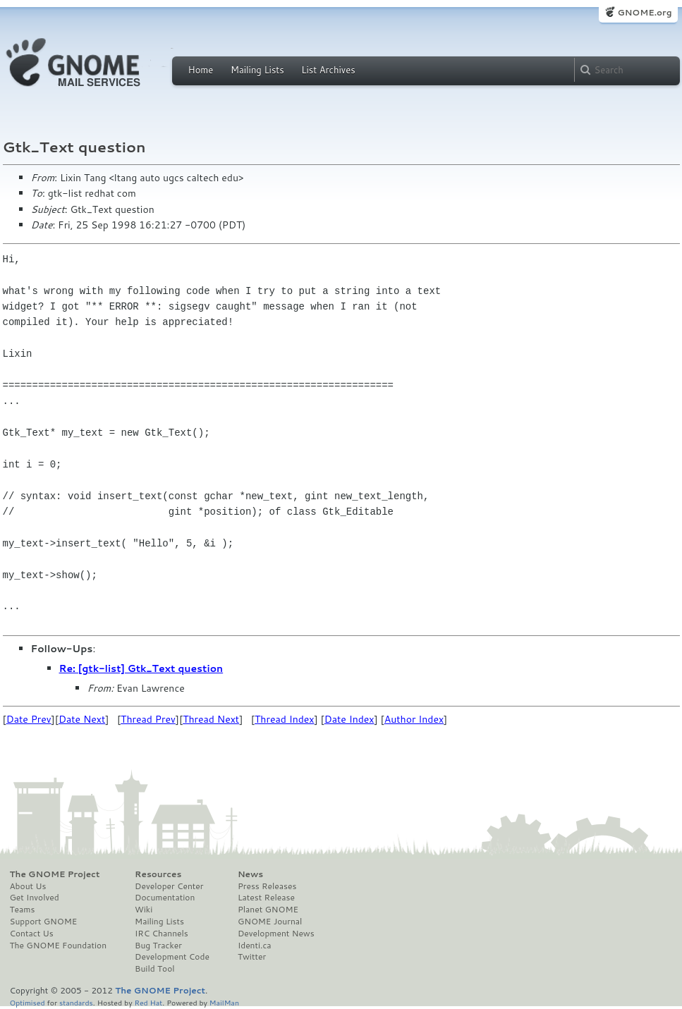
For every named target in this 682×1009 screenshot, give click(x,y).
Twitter (252, 956)
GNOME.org (644, 12)
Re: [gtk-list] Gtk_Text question (141, 668)
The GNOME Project (55, 874)
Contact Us (32, 933)
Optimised (27, 1002)
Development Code (172, 956)
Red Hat (148, 1002)
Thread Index (285, 719)
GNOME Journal (270, 921)
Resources (158, 874)
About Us (28, 886)
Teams (22, 909)
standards (76, 1002)
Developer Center (169, 886)
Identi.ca (255, 945)
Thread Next (211, 719)
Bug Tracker (158, 945)
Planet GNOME (268, 909)
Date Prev (28, 719)
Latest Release (266, 897)
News (250, 874)
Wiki (143, 909)
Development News (276, 933)
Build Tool (154, 968)
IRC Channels (161, 933)
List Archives (328, 69)
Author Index (414, 719)
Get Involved (34, 897)
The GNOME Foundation (58, 945)
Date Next (82, 719)
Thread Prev (148, 719)
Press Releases (267, 886)
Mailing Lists (257, 69)
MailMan (224, 1002)
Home (201, 69)
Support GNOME (44, 921)
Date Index (349, 719)
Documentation (165, 897)
